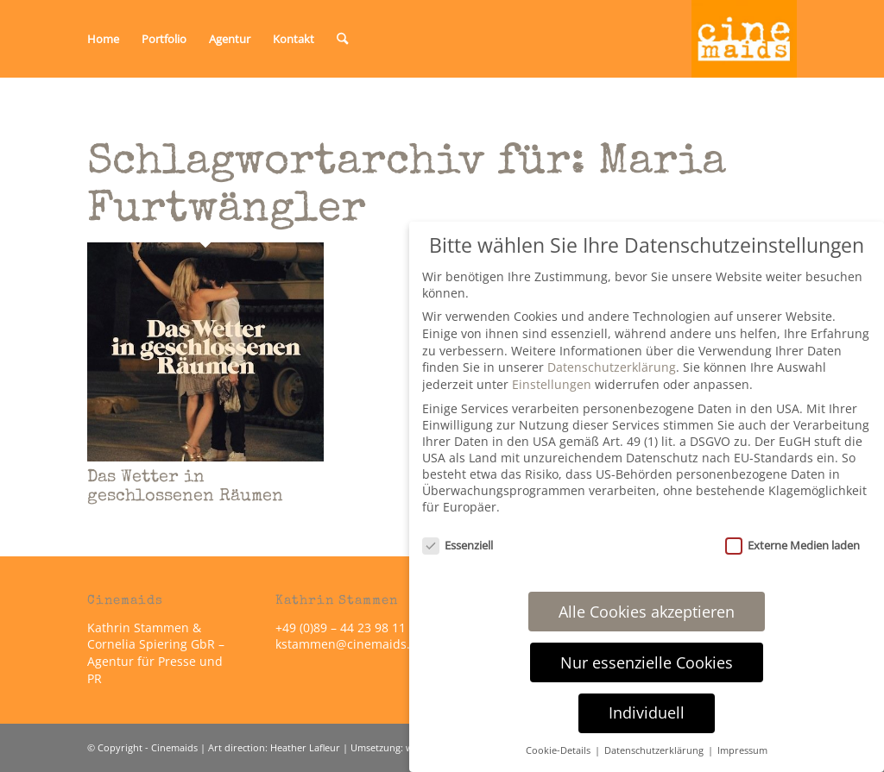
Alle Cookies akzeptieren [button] (647, 611)
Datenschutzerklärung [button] (655, 750)
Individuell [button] (647, 712)
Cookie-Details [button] (559, 750)
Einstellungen (551, 384)
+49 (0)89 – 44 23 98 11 (340, 627)
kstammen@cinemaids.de (351, 644)
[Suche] (342, 39)
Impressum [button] (742, 750)
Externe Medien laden (792, 545)
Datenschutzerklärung (611, 367)
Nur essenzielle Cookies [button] (646, 662)
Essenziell (457, 545)
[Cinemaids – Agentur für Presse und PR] (744, 39)
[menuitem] (103, 39)
